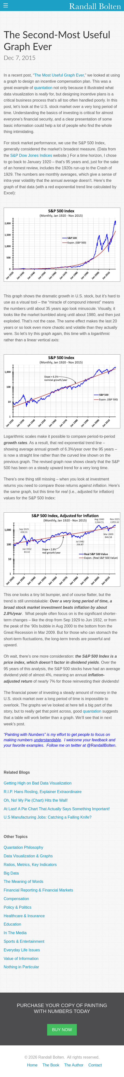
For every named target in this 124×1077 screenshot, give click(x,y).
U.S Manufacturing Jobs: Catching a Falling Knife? (48, 817)
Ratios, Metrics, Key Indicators (30, 865)
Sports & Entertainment (24, 941)
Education (12, 924)
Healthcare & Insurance (24, 916)
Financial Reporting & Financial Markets (38, 890)
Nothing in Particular (21, 967)
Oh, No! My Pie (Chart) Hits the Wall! (36, 800)
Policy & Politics (17, 907)
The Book (50, 1065)
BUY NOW (62, 1029)
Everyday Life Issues (22, 950)
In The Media (15, 933)
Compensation (16, 899)
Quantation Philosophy (23, 847)
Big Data (11, 873)
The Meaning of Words (23, 881)
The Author (73, 1065)
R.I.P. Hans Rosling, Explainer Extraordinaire (43, 792)
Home (32, 1065)
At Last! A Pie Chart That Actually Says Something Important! (57, 809)
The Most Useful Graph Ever (59, 75)
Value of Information (21, 959)
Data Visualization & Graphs (28, 856)
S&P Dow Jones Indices (31, 155)
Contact (95, 1065)
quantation (43, 88)
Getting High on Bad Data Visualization (37, 783)
